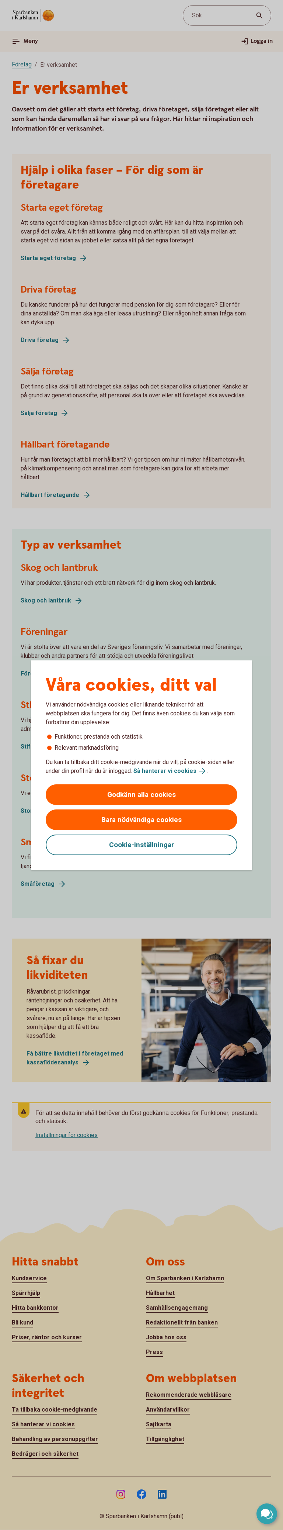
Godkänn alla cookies (141, 794)
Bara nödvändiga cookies (141, 819)
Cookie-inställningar (141, 844)
